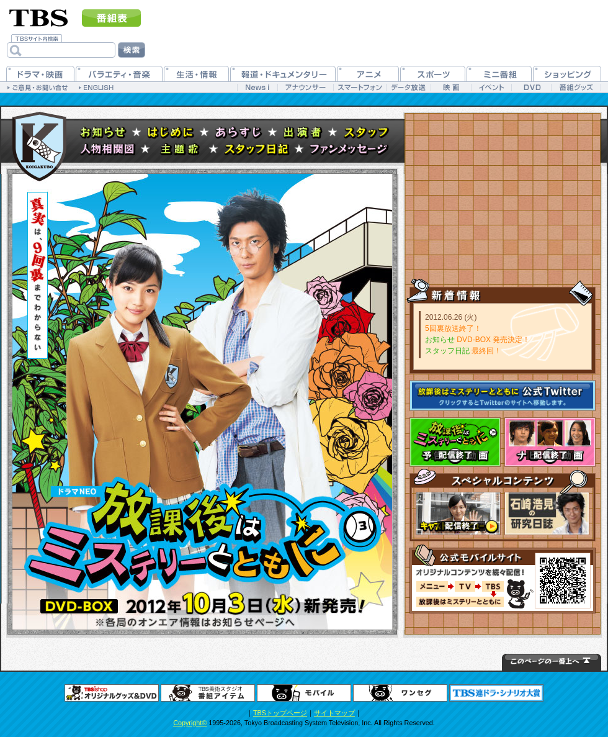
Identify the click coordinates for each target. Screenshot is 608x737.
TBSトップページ (280, 713)
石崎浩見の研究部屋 (547, 513)
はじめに (170, 132)
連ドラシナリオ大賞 (496, 693)
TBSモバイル (304, 693)
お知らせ (103, 132)
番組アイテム (208, 693)
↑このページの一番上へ (551, 662)
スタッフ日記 (257, 149)
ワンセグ (400, 693)
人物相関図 (107, 149)
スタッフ (366, 132)
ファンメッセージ (349, 149)
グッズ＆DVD (112, 693)
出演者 (303, 132)
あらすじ (239, 132)
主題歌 (179, 149)
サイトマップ (334, 713)
